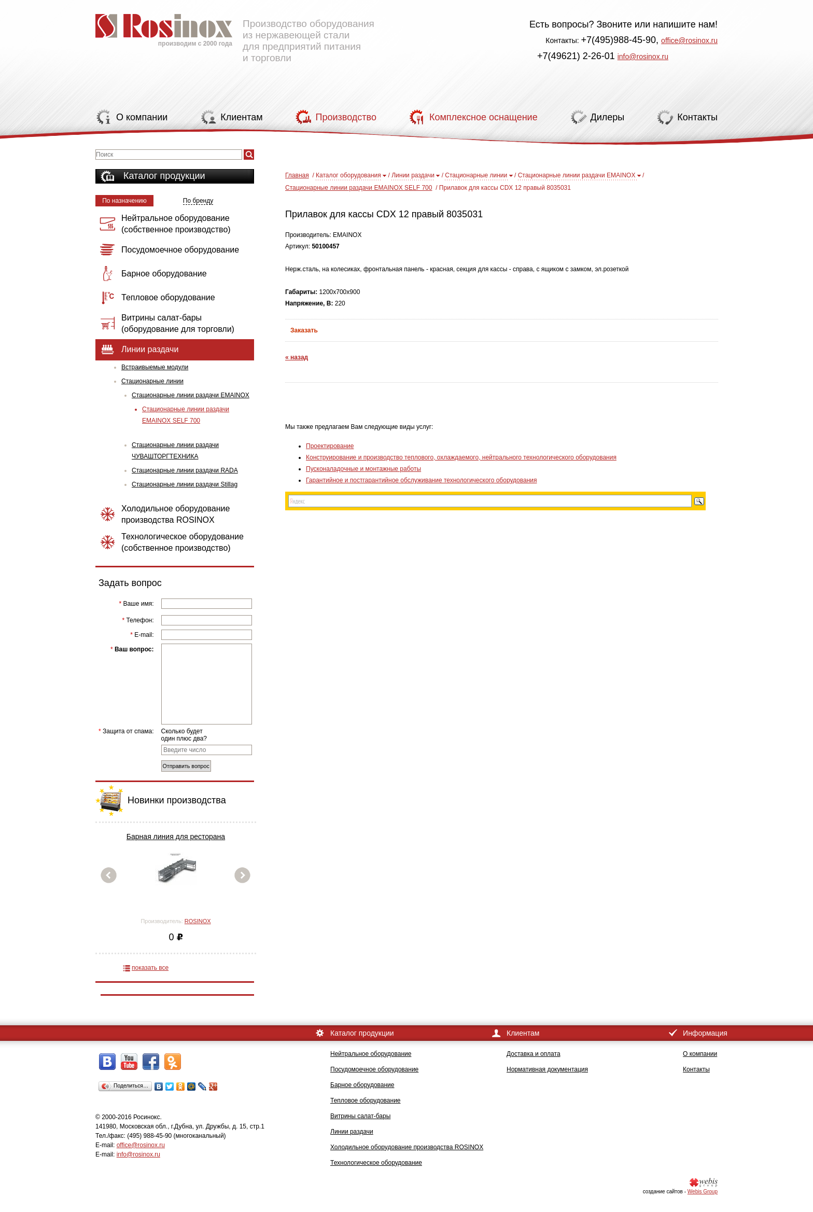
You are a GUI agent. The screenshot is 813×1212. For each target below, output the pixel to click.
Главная (297, 175)
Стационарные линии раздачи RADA (185, 470)
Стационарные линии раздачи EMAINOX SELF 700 (185, 415)
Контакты (696, 1069)
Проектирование (330, 446)
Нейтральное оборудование (370, 1053)
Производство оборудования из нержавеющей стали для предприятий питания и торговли (234, 33)
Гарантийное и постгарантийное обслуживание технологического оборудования (421, 480)
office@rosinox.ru (689, 40)
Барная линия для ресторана (176, 836)
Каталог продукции (164, 176)
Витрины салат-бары (360, 1116)
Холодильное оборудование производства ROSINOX (406, 1147)
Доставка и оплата (533, 1053)
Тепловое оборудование (365, 1100)
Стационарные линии (152, 381)
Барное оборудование (362, 1085)
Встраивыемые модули (154, 367)
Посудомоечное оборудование (374, 1069)
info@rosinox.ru (643, 56)
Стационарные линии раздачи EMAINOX (190, 395)
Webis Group (703, 1191)
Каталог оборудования (348, 175)
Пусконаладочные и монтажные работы (363, 468)
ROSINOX (198, 921)
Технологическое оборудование (376, 1162)
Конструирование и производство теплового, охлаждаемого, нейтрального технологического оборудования (461, 457)
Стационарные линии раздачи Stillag (184, 484)
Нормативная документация (547, 1069)
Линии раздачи (412, 175)
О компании (700, 1053)
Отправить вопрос (186, 766)
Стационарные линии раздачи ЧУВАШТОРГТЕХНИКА (175, 450)
